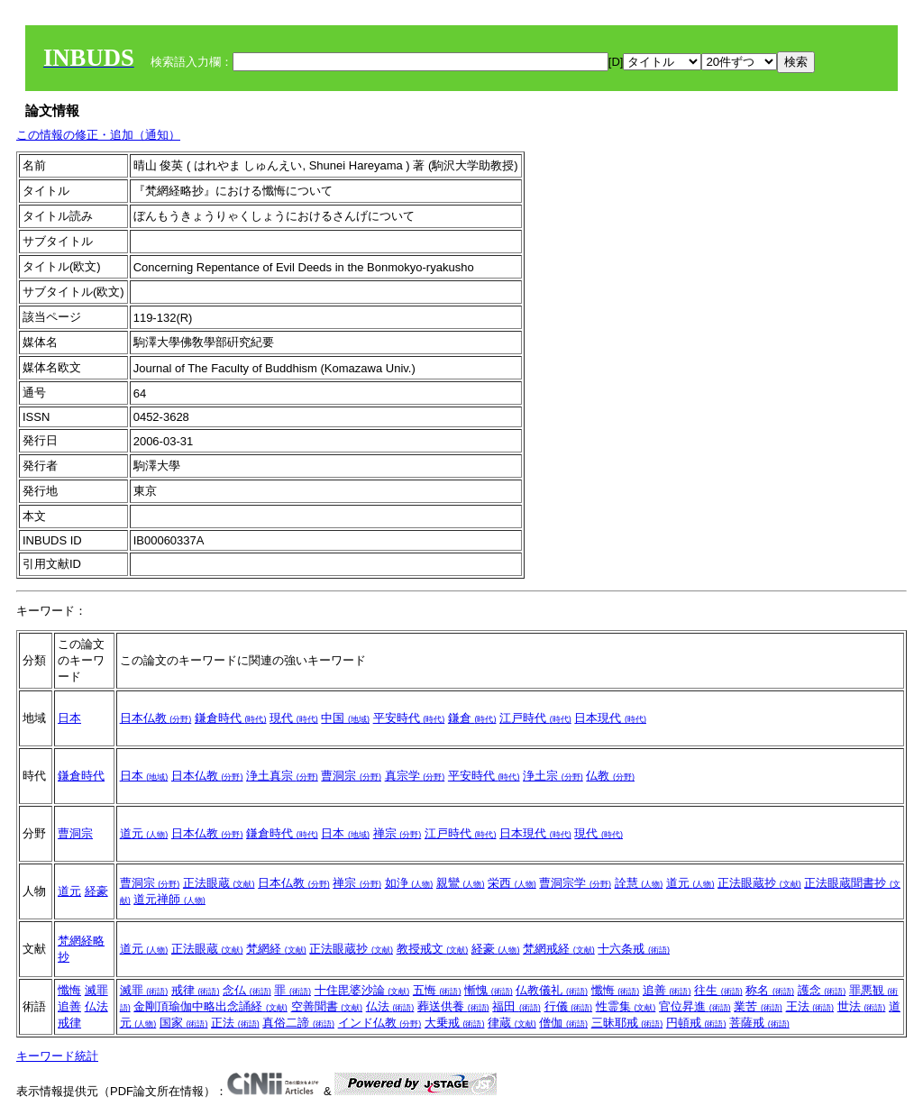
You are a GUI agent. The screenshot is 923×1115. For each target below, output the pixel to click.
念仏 (247, 990)
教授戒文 (433, 948)
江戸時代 (535, 718)
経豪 (96, 891)
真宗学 (415, 775)
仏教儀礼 (552, 990)
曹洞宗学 (575, 883)
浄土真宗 (282, 775)
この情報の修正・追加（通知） (98, 135)
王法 (810, 1006)
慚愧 (488, 990)
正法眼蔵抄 (759, 883)
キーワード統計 (57, 1056)
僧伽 (563, 1022)
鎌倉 (472, 718)
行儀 (568, 1006)
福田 (516, 1006)
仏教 (610, 775)
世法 (861, 1006)
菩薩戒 (759, 1022)
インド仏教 (380, 1022)
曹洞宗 (351, 775)
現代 (294, 718)
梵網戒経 (559, 948)
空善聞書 (327, 1006)
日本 (69, 718)
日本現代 (610, 718)
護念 (822, 990)
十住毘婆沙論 (362, 990)
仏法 (96, 1006)
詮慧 (639, 883)
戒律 (69, 1022)
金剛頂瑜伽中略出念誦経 (210, 1006)
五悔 (437, 990)
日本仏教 (156, 718)
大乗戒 (455, 1022)
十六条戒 (634, 948)
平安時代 (409, 718)
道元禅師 (169, 899)
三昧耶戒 (627, 1022)
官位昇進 (695, 1006)
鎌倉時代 (231, 718)
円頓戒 (696, 1022)
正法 (235, 1022)
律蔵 (512, 1022)
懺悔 (69, 990)
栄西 (512, 883)
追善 (69, 1006)
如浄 (409, 883)
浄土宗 (553, 775)
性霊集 (626, 1006)
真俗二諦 (298, 1022)
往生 (718, 990)
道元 (144, 833)
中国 (345, 718)
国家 (184, 1022)
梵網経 (276, 948)
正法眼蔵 (219, 883)
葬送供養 (453, 1006)
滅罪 (96, 990)
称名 (769, 990)
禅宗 (397, 833)
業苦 (758, 1006)
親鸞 (460, 883)
